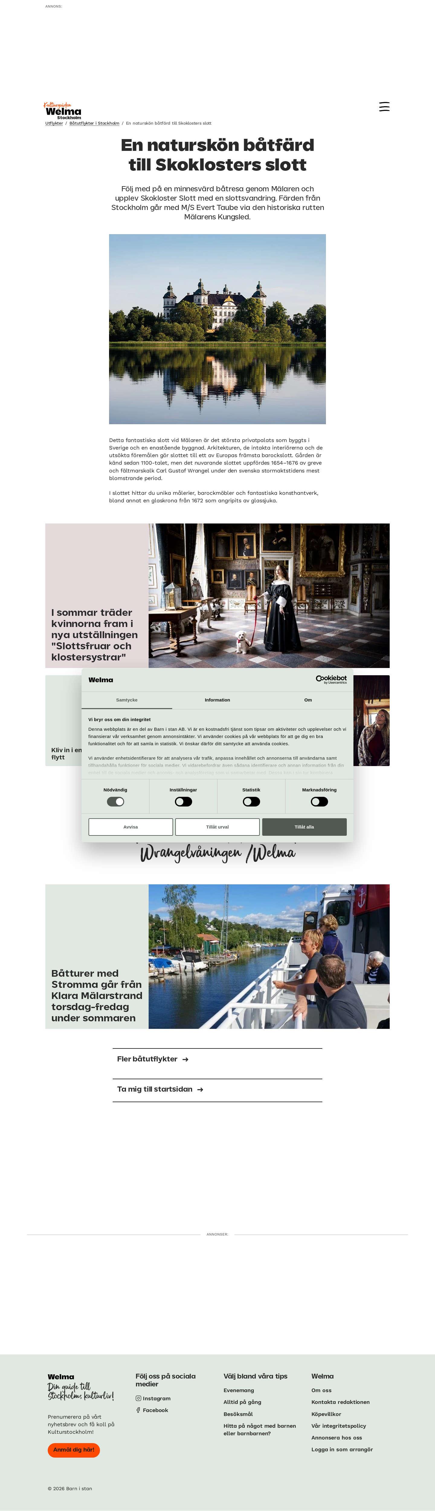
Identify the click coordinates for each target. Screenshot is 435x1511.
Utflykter (54, 123)
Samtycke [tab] (127, 699)
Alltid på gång (242, 1402)
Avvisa (131, 826)
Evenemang (239, 1390)
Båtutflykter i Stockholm (94, 123)
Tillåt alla (304, 826)
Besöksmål (238, 1414)
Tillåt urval (217, 826)
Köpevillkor (326, 1414)
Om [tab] (308, 699)
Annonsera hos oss (336, 1437)
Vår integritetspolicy (338, 1426)
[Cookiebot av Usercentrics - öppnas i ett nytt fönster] (320, 679)
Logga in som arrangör (342, 1449)
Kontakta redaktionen (340, 1402)
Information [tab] (217, 699)
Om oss (321, 1390)
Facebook (155, 1410)
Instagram (157, 1398)
